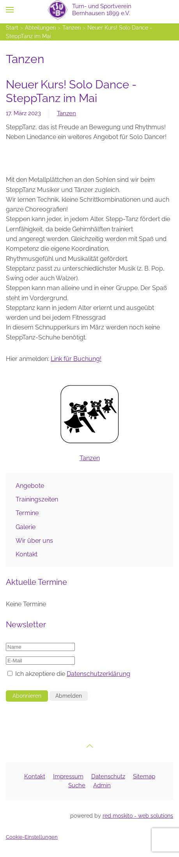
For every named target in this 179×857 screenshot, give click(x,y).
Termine (27, 513)
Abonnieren (26, 696)
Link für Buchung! (76, 359)
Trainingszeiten (37, 499)
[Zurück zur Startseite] (89, 9)
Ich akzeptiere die (68, 674)
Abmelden (68, 696)
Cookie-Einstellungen (32, 837)
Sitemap (144, 776)
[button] (10, 9)
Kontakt (26, 554)
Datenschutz (108, 776)
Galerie (25, 527)
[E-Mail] (40, 660)
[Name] (40, 647)
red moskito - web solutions (138, 816)
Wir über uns (34, 540)
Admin (102, 785)
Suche (76, 785)
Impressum (68, 776)
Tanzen (66, 113)
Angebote (30, 485)
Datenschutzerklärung (98, 674)
